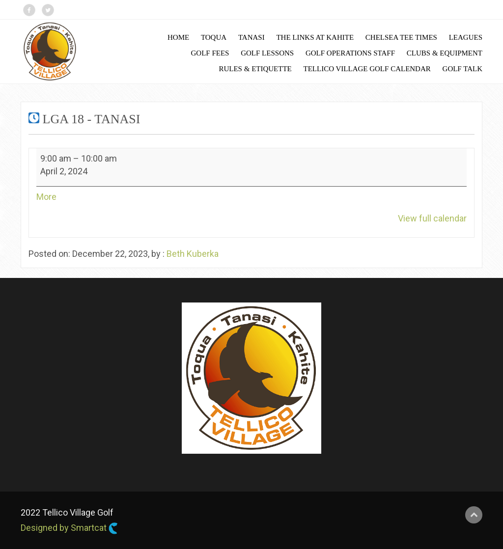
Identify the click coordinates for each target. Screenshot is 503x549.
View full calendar (432, 218)
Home (178, 37)
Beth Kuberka (193, 253)
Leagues (465, 37)
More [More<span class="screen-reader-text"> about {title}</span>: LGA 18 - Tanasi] (46, 197)
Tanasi (251, 37)
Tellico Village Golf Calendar (367, 69)
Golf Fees (210, 53)
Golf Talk (462, 69)
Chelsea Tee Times (401, 37)
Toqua (213, 37)
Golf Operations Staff (350, 53)
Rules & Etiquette (255, 69)
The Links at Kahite (315, 37)
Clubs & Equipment (444, 53)
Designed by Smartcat (69, 528)
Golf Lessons (267, 53)
